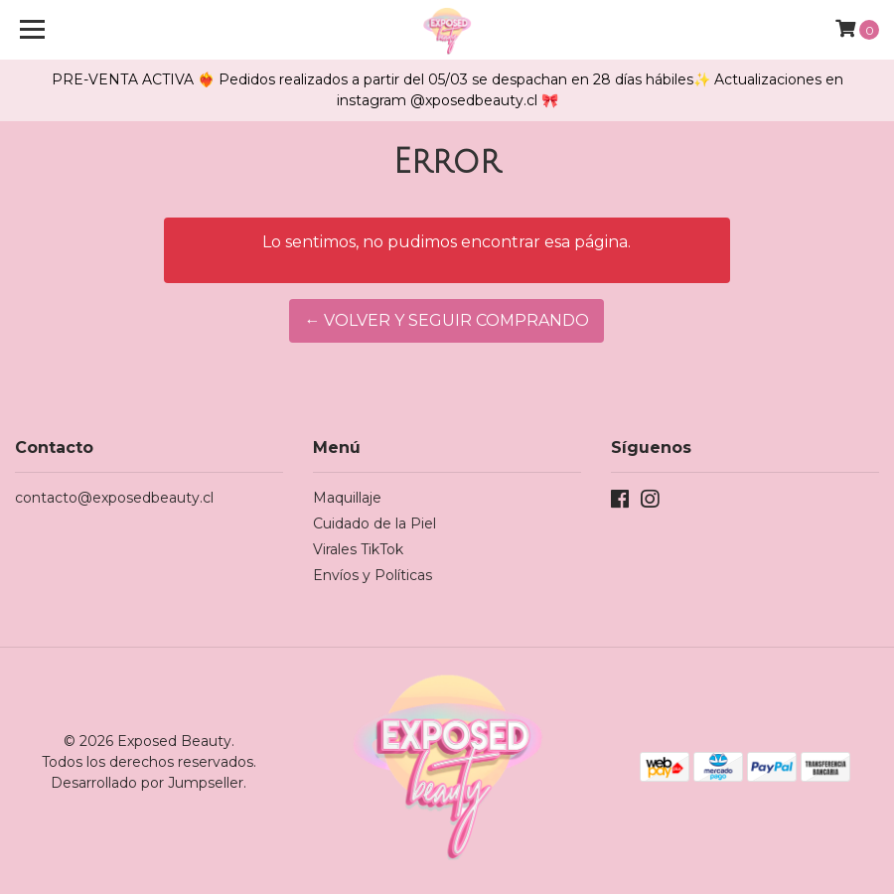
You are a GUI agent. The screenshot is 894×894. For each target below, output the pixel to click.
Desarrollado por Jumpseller (147, 783)
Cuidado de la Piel (374, 523)
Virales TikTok (358, 549)
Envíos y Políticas (372, 575)
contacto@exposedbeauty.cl (114, 498)
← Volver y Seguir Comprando (446, 320)
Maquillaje (347, 498)
